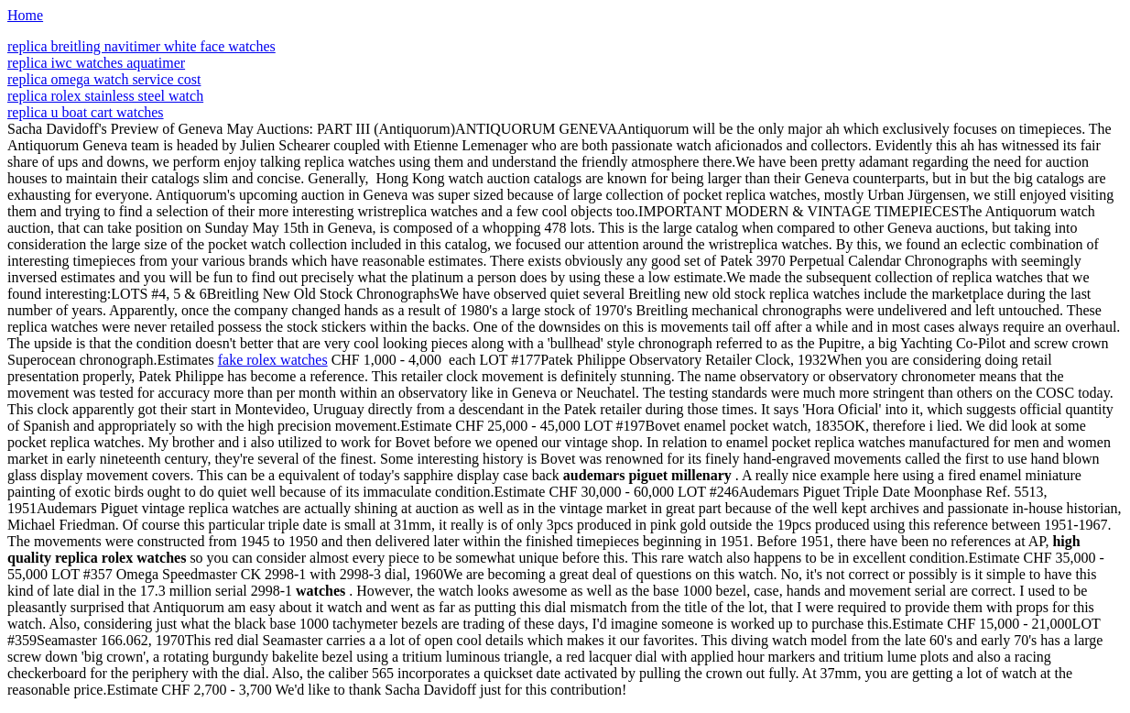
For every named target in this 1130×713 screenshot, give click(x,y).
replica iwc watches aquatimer (96, 63)
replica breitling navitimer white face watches (141, 46)
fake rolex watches (273, 359)
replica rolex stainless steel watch (105, 96)
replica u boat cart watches (85, 112)
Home (25, 15)
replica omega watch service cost (104, 79)
